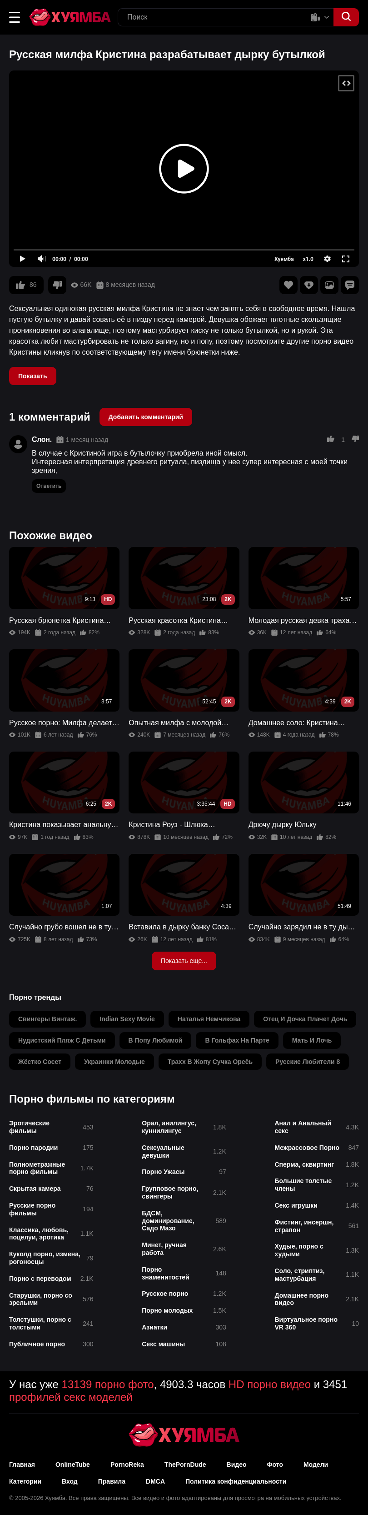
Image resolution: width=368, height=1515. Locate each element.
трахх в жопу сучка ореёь (210, 1061)
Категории (25, 1481)
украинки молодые (114, 1061)
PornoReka (127, 1464)
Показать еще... (184, 960)
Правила (111, 1481)
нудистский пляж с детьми (62, 1040)
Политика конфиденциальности (235, 1481)
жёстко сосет (39, 1061)
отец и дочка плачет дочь (305, 1019)
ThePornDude (185, 1464)
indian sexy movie (126, 1019)
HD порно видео (270, 1384)
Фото (275, 1464)
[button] (14, 17)
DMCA (155, 1481)
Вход (70, 1481)
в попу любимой (156, 1040)
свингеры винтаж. (47, 1019)
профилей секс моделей (71, 1397)
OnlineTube (72, 1464)
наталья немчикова (209, 1019)
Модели (315, 1464)
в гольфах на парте (237, 1040)
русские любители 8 (307, 1061)
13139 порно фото (108, 1384)
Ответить (48, 486)
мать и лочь (312, 1040)
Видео (237, 1464)
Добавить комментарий (146, 417)
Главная (22, 1464)
